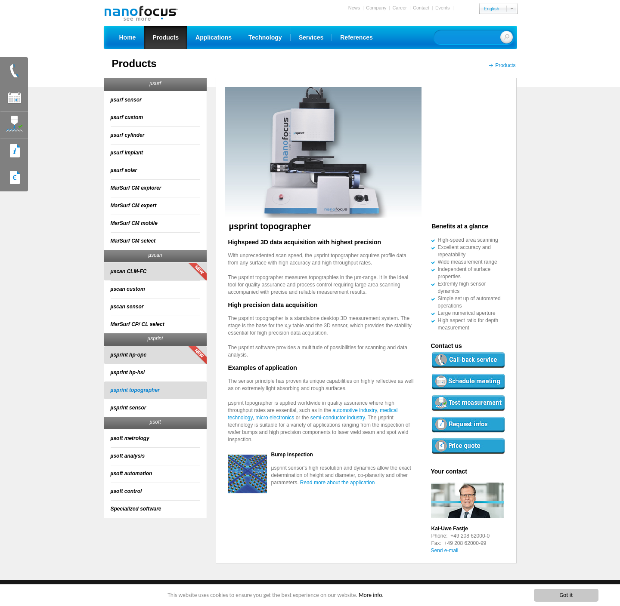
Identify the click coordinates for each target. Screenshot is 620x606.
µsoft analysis (128, 456)
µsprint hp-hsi (128, 372)
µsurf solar (124, 170)
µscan (155, 255)
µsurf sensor (126, 100)
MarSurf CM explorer (136, 188)
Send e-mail (445, 551)
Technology (265, 37)
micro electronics (275, 418)
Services (311, 37)
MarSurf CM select (133, 241)
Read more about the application (337, 483)
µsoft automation (131, 474)
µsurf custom (127, 117)
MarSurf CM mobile (134, 223)
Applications (213, 37)
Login (462, 7)
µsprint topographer (135, 390)
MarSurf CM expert (134, 206)
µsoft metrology (130, 438)
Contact (421, 7)
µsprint (155, 338)
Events (442, 7)
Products (165, 37)
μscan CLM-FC (129, 271)
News (354, 7)
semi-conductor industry (337, 418)
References (356, 37)
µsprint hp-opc (129, 355)
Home (127, 37)
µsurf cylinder (128, 135)
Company (376, 7)
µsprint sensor (128, 408)
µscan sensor (127, 307)
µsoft (155, 422)
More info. (371, 595)
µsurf (155, 83)
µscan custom (128, 289)
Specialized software (136, 509)
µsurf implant (127, 153)
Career (399, 7)
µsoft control (126, 491)
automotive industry (354, 410)
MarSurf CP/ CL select (137, 324)
